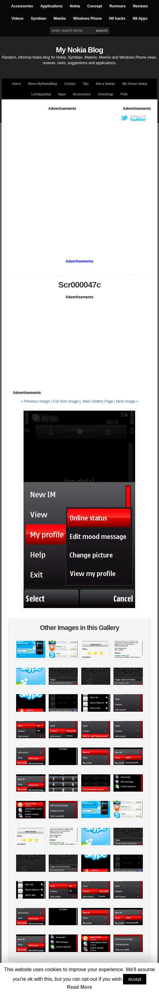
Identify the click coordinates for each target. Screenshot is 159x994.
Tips (85, 83)
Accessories (22, 6)
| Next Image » (126, 401)
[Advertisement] (68, 178)
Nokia (75, 6)
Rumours (117, 6)
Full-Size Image (65, 401)
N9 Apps (140, 18)
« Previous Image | (37, 401)
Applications (51, 6)
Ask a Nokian (105, 83)
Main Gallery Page (97, 401)
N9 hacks (117, 18)
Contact (70, 83)
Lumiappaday (41, 94)
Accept (134, 979)
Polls (124, 94)
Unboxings (105, 94)
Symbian (38, 18)
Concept (94, 6)
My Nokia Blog (79, 50)
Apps (62, 94)
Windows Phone (87, 18)
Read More (79, 987)
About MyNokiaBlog (42, 83)
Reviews (140, 6)
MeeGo (60, 18)
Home (16, 83)
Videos (17, 18)
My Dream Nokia (134, 83)
